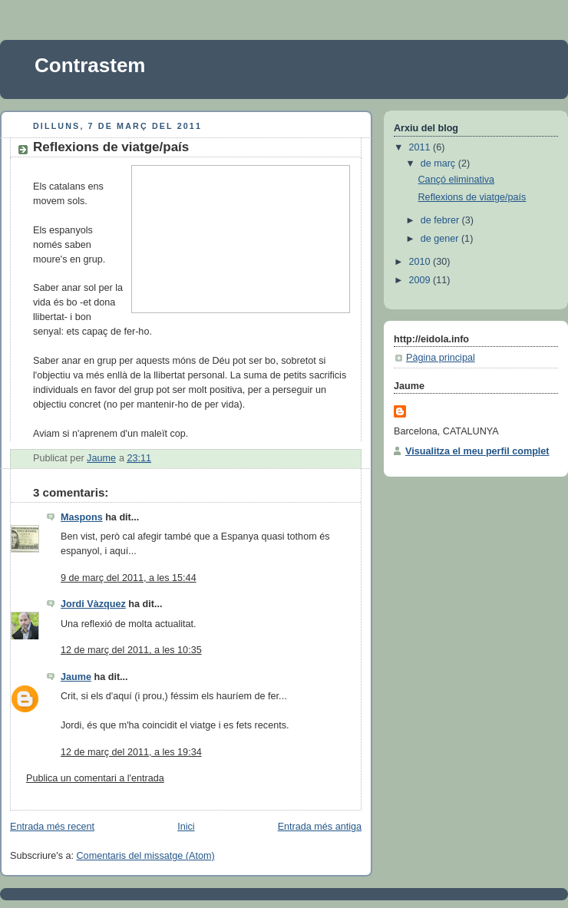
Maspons (82, 517)
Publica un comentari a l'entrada (95, 778)
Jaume (76, 677)
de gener (441, 238)
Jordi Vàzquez (93, 604)
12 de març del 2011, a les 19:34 (131, 752)
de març (439, 163)
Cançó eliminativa (456, 179)
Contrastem (90, 65)
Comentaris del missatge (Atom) (146, 855)
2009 (421, 280)
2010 (421, 261)
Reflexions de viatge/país (472, 197)
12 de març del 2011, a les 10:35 (131, 650)
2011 (421, 147)
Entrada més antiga (320, 826)
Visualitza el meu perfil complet (477, 451)
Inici (185, 826)
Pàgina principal (440, 357)
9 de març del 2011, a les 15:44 (128, 578)
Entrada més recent (52, 826)
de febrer (441, 220)
